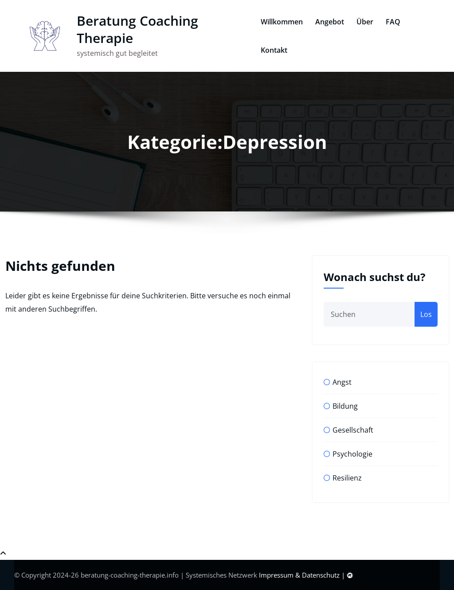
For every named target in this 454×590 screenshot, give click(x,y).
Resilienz (347, 478)
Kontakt (271, 50)
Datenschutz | (324, 574)
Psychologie (352, 454)
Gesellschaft (353, 430)
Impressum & (280, 574)
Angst (342, 382)
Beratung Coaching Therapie (132, 29)
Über (362, 22)
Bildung (345, 406)
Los (426, 314)
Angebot (327, 22)
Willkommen (279, 22)
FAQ (391, 22)
